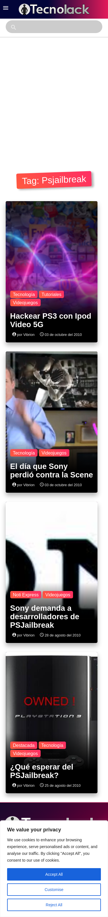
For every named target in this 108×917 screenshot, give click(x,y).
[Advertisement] (53, 103)
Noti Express (26, 594)
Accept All (54, 874)
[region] (54, 868)
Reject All (54, 905)
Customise (54, 889)
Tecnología (24, 294)
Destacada (24, 745)
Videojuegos (25, 302)
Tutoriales (51, 294)
